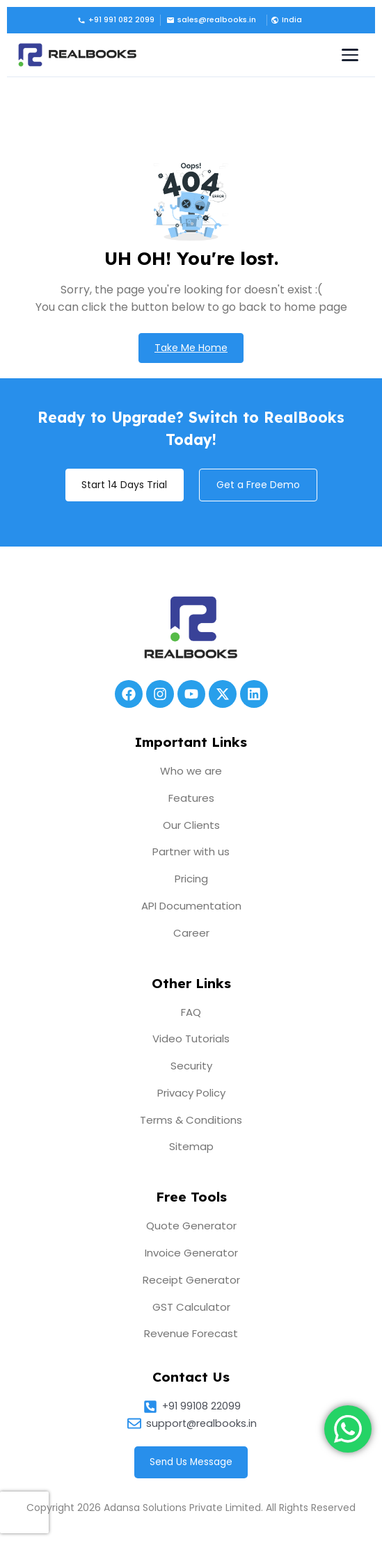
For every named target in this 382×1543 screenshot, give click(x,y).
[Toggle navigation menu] (350, 55)
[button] (285, 20)
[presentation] (24, 1512)
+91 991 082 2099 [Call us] (115, 20)
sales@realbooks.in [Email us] (211, 20)
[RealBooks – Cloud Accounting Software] (77, 55)
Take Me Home (191, 348)
